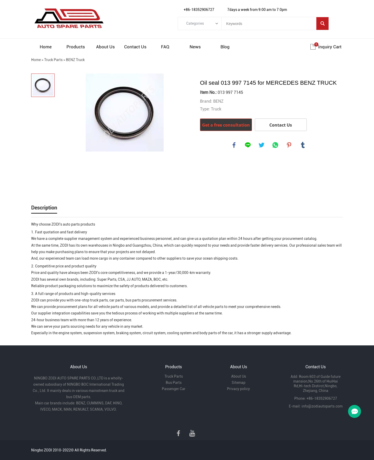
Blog (225, 46)
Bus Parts (174, 382)
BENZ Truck (75, 60)
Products (75, 46)
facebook (234, 145)
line (248, 145)
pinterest (289, 145)
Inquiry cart (330, 46)
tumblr (303, 145)
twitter (262, 145)
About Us (105, 46)
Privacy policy (238, 389)
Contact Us (135, 46)
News (195, 46)
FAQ (165, 46)
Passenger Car (173, 389)
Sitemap (238, 382)
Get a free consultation (226, 125)
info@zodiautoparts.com (322, 406)
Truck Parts (53, 60)
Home (46, 46)
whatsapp (275, 145)
